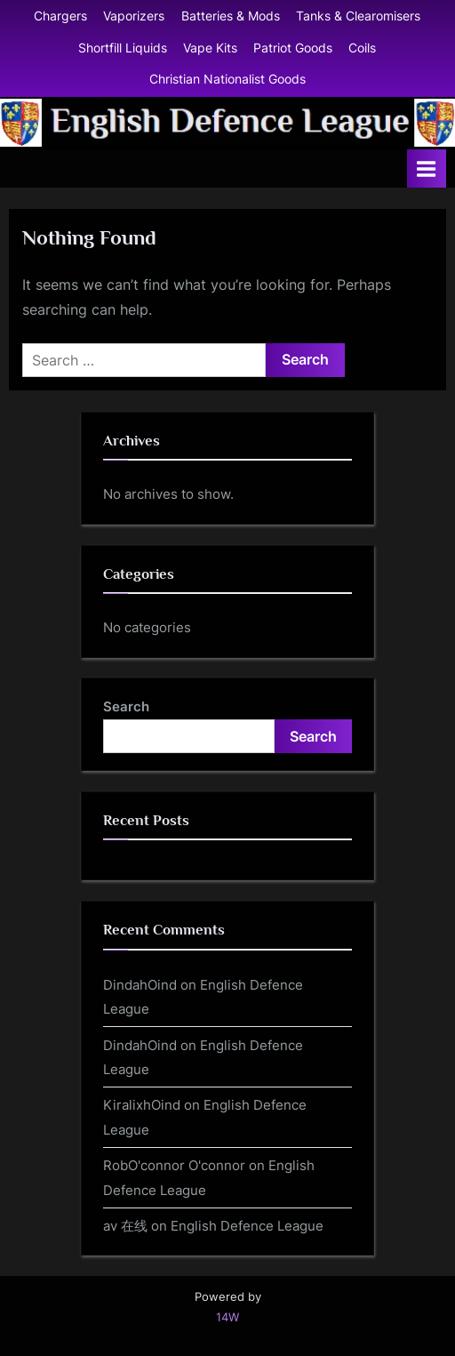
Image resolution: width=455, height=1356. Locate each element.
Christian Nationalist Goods (227, 79)
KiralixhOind (141, 1104)
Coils (362, 48)
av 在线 (125, 1225)
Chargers (60, 16)
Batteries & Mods (230, 16)
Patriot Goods (292, 48)
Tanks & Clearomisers (358, 16)
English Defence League (247, 1225)
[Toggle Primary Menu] (426, 168)
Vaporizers (133, 16)
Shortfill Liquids (122, 48)
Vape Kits (210, 48)
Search (126, 706)
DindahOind (140, 984)
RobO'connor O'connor (174, 1165)
